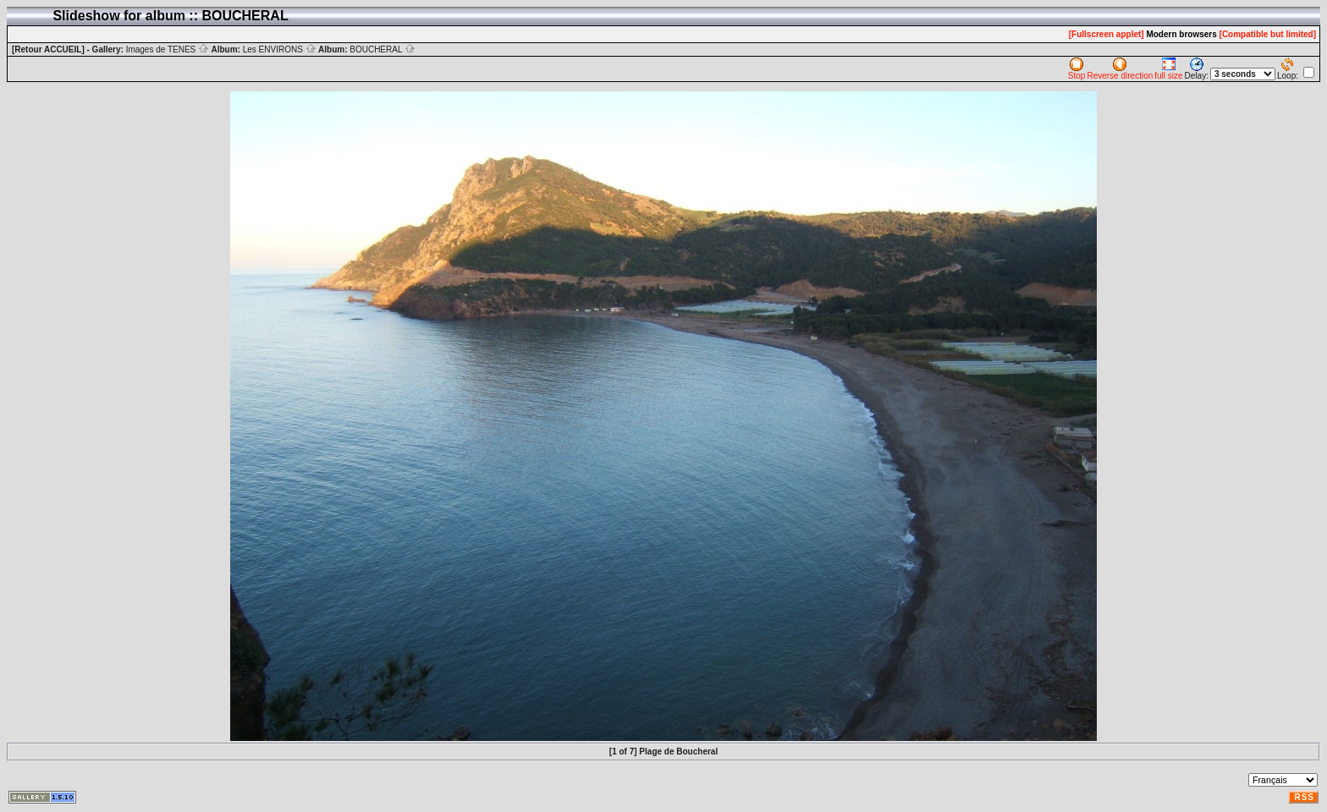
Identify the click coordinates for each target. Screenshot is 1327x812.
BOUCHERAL (383, 49)
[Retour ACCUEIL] (48, 49)
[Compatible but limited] (1268, 34)
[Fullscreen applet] (1106, 34)
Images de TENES (167, 49)
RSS (1304, 797)
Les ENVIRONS (280, 49)
